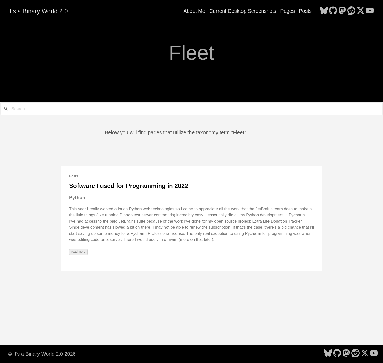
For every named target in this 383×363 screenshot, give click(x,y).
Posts (305, 11)
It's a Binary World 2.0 (38, 11)
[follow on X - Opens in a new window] (360, 11)
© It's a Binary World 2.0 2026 (42, 354)
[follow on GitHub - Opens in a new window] (333, 11)
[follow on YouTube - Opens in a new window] (370, 11)
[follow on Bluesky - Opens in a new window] (324, 11)
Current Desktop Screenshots (242, 11)
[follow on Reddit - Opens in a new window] (351, 11)
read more (78, 251)
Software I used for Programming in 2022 (128, 185)
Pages (287, 11)
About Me (194, 11)
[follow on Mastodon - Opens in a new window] (342, 11)
